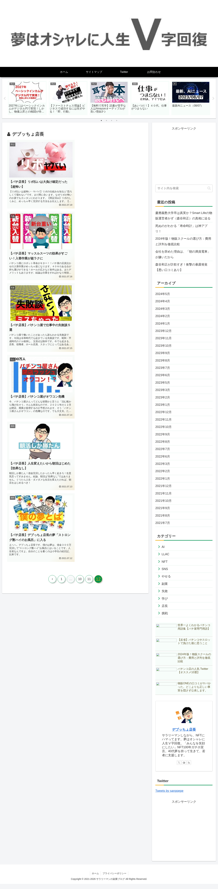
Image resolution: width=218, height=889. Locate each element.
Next (213, 98)
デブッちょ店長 (184, 734)
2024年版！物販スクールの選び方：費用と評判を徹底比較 (183, 241)
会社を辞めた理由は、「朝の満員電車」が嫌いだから (183, 254)
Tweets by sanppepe (169, 795)
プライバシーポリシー (114, 878)
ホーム (95, 878)
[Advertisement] (184, 155)
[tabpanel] (27, 98)
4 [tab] (116, 120)
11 (89, 369)
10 (80, 369)
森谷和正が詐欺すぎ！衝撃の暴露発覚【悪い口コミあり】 (181, 267)
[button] (209, 188)
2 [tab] (106, 120)
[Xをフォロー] (179, 767)
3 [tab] (111, 120)
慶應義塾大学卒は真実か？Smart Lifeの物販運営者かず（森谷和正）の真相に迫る (183, 215)
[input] (184, 188)
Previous (4, 98)
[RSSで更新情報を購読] (189, 767)
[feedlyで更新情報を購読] (184, 767)
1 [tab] (101, 120)
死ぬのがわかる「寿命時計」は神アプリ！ (181, 228)
